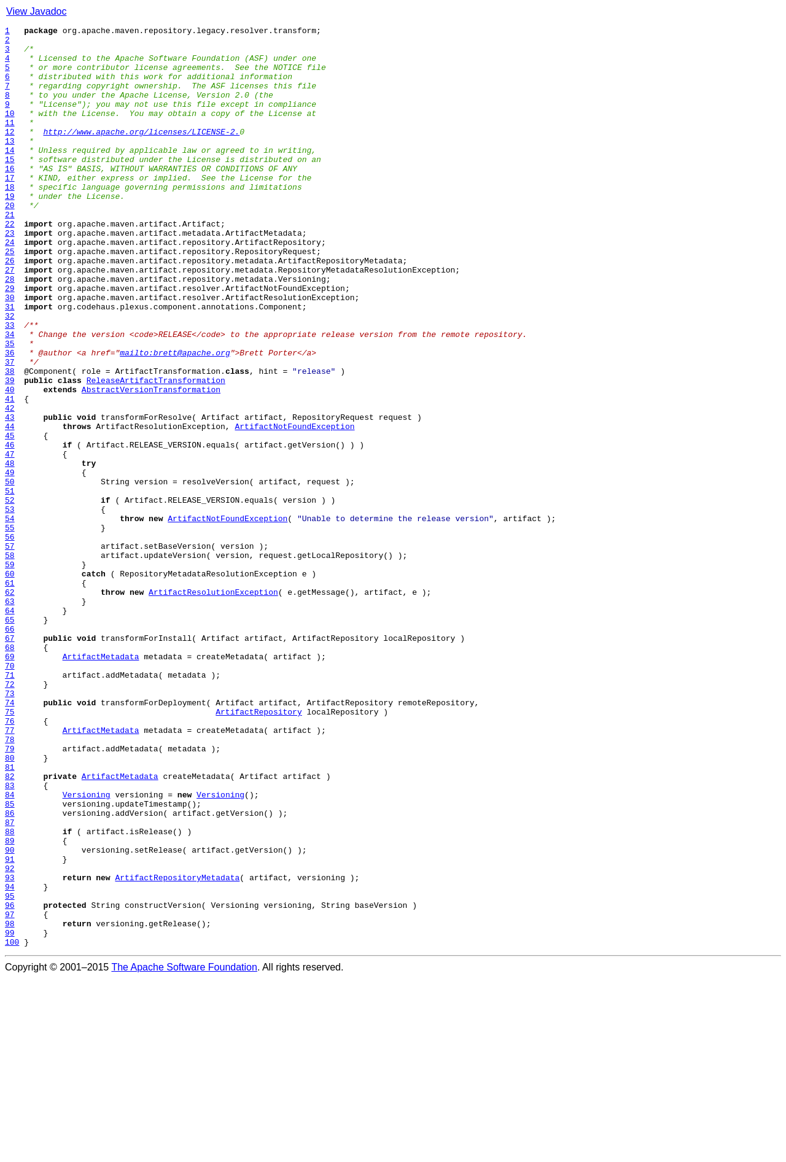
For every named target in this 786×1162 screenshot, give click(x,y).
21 (10, 252)
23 (10, 275)
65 (10, 739)
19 (10, 230)
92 (10, 1037)
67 (10, 761)
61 (10, 694)
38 (10, 440)
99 (10, 1114)
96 (10, 1081)
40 (10, 462)
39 (10, 451)
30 (10, 352)
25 (10, 297)
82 (10, 926)
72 (10, 816)
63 (10, 716)
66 (10, 750)
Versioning (87, 949)
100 (12, 1125)
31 (10, 363)
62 (10, 705)
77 (10, 871)
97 (10, 1092)
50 (10, 573)
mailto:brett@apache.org (175, 418)
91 (10, 1026)
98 (10, 1103)
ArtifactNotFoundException (294, 507)
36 (10, 418)
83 (10, 937)
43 (10, 496)
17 (10, 208)
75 (10, 849)
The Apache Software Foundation (184, 1151)
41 (10, 473)
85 (10, 960)
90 (10, 1015)
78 (10, 882)
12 (10, 153)
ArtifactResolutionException (213, 705)
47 (10, 540)
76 (10, 860)
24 (10, 286)
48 (10, 551)
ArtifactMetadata (101, 783)
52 (10, 595)
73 (10, 827)
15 (10, 186)
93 (10, 1048)
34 (10, 396)
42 (10, 484)
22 (10, 263)
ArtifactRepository (259, 849)
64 (10, 728)
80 (10, 904)
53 (10, 606)
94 (10, 1059)
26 (10, 308)
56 (10, 639)
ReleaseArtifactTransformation (156, 451)
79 (10, 893)
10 (10, 131)
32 (10, 374)
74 (10, 838)
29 (10, 341)
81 (10, 915)
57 (10, 650)
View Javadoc (36, 11)
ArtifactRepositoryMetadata (177, 1048)
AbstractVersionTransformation (151, 462)
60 (10, 683)
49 (10, 562)
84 (10, 949)
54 (10, 617)
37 (10, 429)
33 (10, 385)
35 (10, 407)
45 (10, 518)
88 (10, 993)
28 (10, 330)
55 (10, 628)
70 (10, 794)
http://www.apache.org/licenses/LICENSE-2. (141, 153)
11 (10, 142)
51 (10, 584)
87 (10, 982)
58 (10, 661)
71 (10, 805)
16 (10, 197)
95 (10, 1070)
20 (10, 241)
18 (10, 219)
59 (10, 672)
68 (10, 772)
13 (10, 164)
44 (10, 507)
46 (10, 529)
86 (10, 971)
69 (10, 783)
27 (10, 319)
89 (10, 1004)
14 (10, 175)
